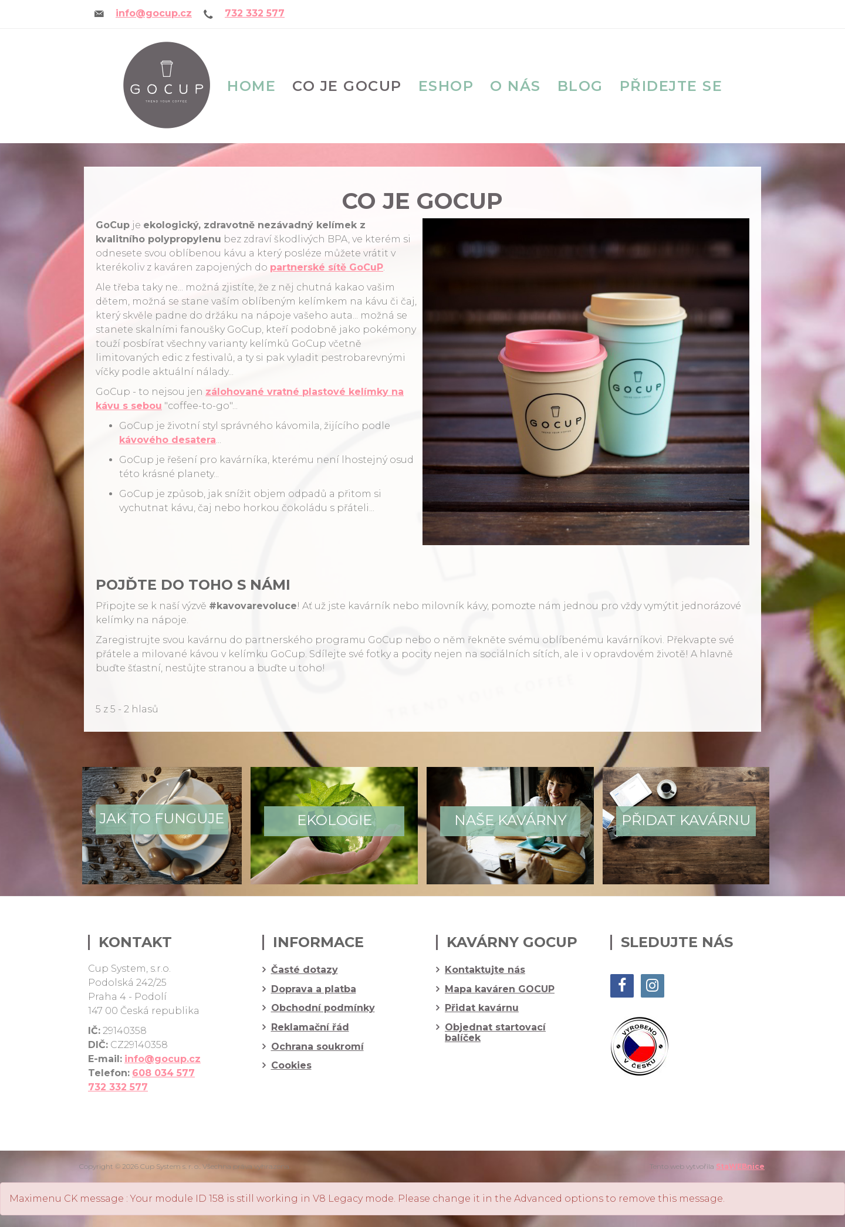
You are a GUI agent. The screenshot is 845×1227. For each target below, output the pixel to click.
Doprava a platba (313, 989)
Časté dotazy (304, 970)
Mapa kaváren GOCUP (500, 989)
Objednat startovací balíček (495, 1032)
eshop (446, 85)
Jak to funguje (161, 818)
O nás (515, 85)
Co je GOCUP (347, 85)
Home (251, 85)
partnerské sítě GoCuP (326, 267)
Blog (580, 85)
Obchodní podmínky (323, 1008)
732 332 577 (255, 13)
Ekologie (334, 820)
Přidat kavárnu (686, 820)
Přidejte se (671, 85)
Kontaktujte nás (485, 970)
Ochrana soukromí (317, 1047)
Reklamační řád (310, 1027)
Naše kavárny (510, 820)
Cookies (291, 1065)
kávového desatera (167, 439)
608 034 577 (163, 1073)
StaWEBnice (740, 1166)
